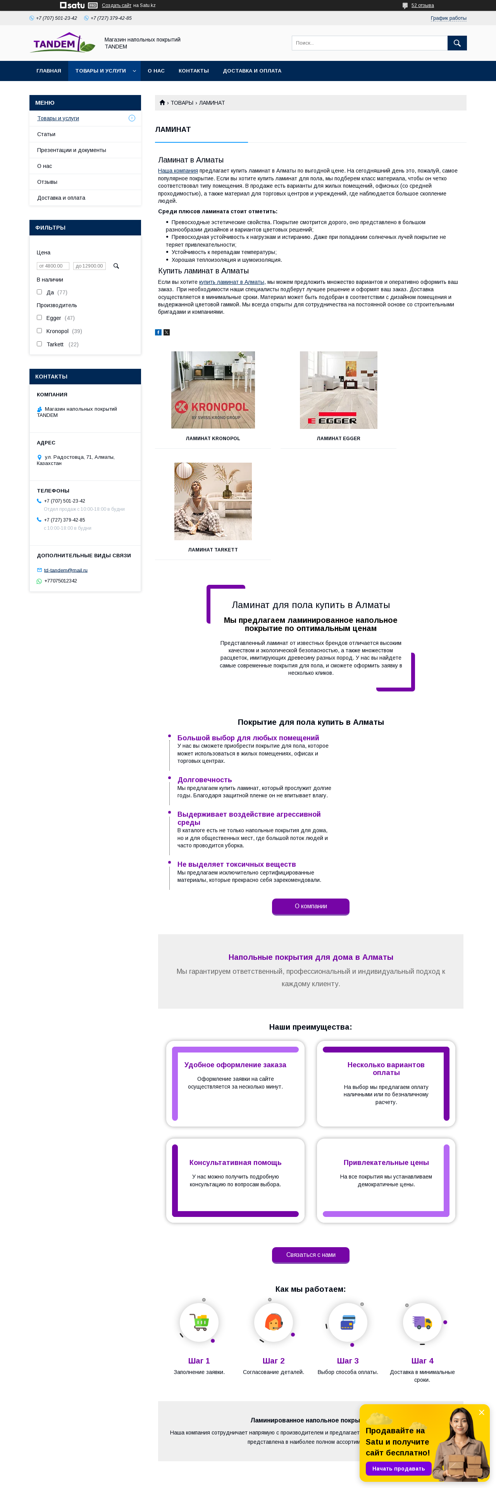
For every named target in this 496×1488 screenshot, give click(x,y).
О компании (311, 741)
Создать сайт (116, 5)
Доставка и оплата (252, 71)
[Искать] (457, 43)
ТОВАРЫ (181, 103)
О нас (156, 71)
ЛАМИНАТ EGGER (310, 438)
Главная (48, 71)
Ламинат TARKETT (418, 438)
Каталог (265, 1429)
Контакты (194, 71)
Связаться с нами (311, 1090)
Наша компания (178, 171)
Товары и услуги (100, 71)
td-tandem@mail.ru (66, 570)
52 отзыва (423, 5)
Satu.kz (282, 1470)
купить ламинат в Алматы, (232, 282)
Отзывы (47, 182)
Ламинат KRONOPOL (203, 438)
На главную (30, 1429)
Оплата (145, 1439)
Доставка (147, 1429)
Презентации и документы (71, 150)
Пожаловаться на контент (293, 1477)
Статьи (46, 134)
